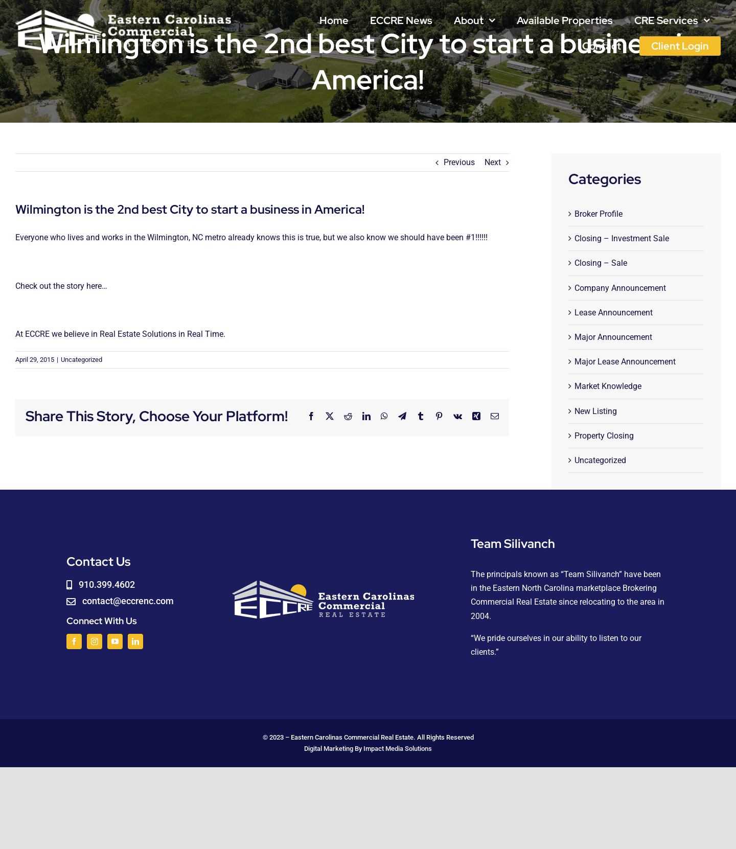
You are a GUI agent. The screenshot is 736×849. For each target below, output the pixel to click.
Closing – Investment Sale (621, 238)
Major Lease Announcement (625, 361)
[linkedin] (135, 641)
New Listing (595, 411)
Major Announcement (613, 337)
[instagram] (94, 641)
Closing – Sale (600, 263)
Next (493, 162)
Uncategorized (81, 359)
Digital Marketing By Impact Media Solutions (368, 748)
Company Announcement (620, 288)
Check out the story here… (61, 286)
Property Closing (604, 436)
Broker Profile (598, 214)
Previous (459, 162)
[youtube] (115, 641)
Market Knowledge (607, 386)
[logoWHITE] (123, 11)
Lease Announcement (613, 312)
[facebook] (74, 641)
